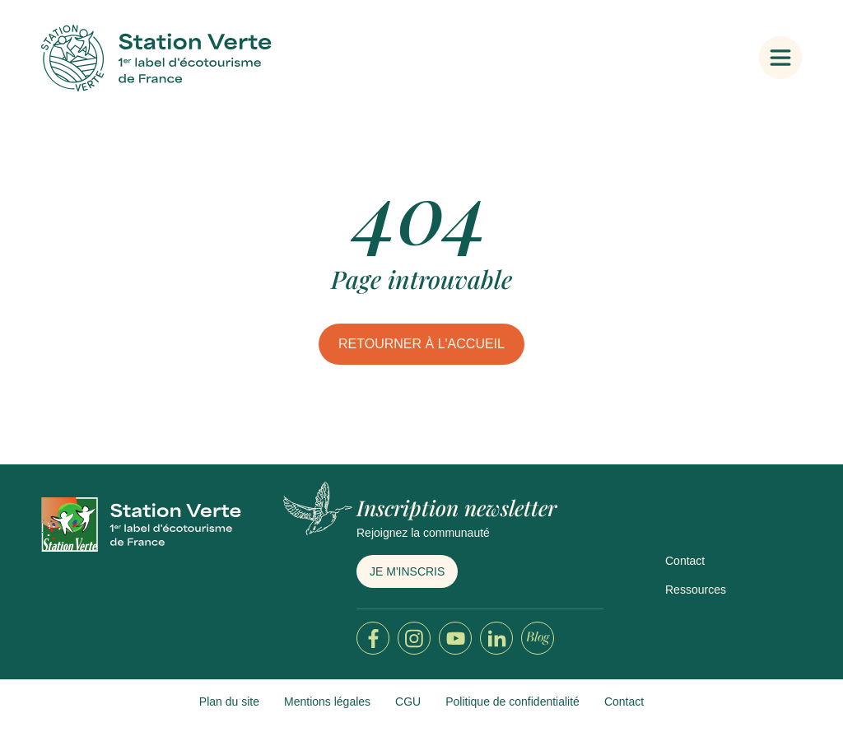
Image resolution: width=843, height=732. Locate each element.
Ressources (695, 589)
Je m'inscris (407, 571)
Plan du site (229, 701)
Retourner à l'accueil (421, 344)
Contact (685, 560)
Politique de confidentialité (512, 701)
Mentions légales (327, 701)
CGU (408, 701)
